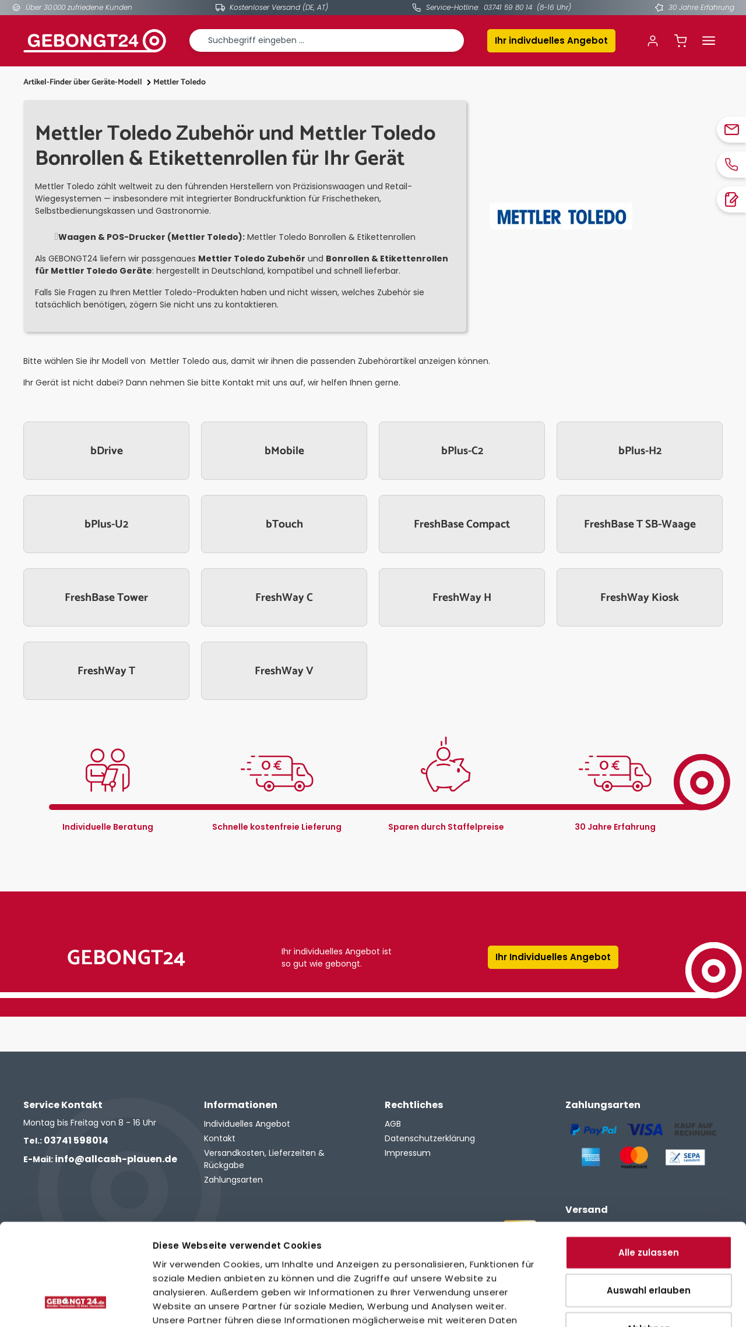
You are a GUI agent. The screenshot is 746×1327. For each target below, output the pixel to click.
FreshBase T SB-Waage (640, 524)
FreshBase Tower (106, 598)
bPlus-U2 (106, 524)
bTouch (284, 524)
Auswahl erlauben (649, 1200)
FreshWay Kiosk (639, 598)
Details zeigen (653, 1304)
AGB (393, 1124)
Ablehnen (649, 1238)
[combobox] (326, 40)
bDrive (106, 451)
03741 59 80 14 (508, 7)
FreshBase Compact (462, 524)
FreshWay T (106, 671)
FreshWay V (284, 671)
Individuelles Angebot (247, 1124)
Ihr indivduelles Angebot (551, 40)
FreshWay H (461, 598)
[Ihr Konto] (653, 41)
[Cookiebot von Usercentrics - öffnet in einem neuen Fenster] (75, 1304)
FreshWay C (284, 598)
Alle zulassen (648, 1161)
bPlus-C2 (462, 451)
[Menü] (709, 41)
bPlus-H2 (639, 451)
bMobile (284, 451)
